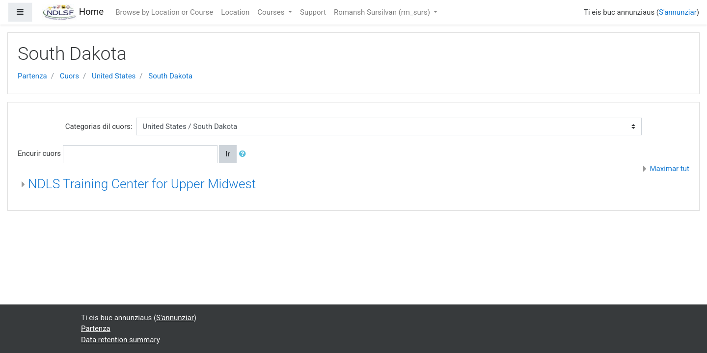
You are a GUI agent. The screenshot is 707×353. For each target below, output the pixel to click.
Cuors (69, 76)
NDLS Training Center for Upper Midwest (142, 183)
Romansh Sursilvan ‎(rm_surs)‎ (383, 12)
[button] (244, 154)
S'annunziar (678, 12)
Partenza (32, 76)
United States (114, 76)
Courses (271, 12)
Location (235, 12)
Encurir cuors (39, 153)
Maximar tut (669, 168)
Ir (227, 154)
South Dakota (170, 76)
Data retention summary (120, 339)
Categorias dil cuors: (99, 126)
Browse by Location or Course (164, 12)
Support (313, 12)
